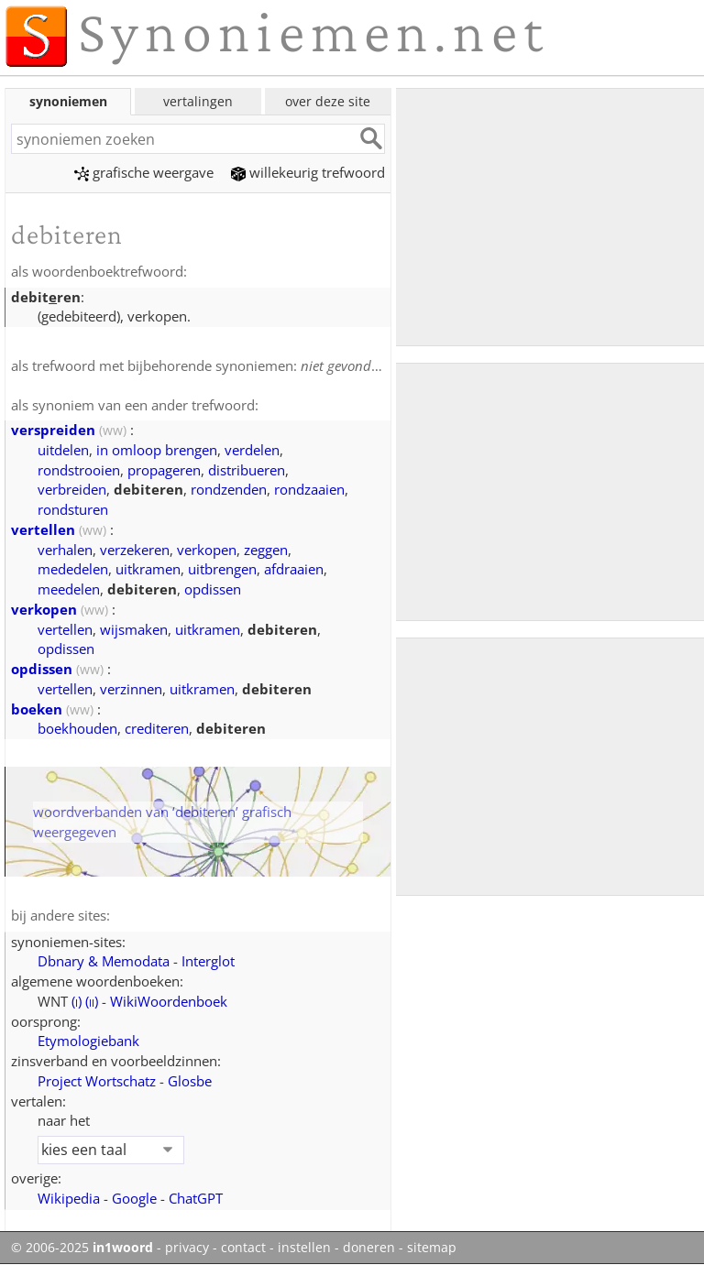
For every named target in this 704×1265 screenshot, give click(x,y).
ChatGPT (196, 1198)
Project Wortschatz (97, 1081)
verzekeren (135, 549)
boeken (36, 709)
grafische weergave (144, 172)
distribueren (246, 470)
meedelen (69, 589)
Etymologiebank (88, 1040)
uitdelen (63, 450)
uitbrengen (222, 569)
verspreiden (53, 429)
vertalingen (198, 101)
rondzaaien (309, 489)
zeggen (266, 549)
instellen (304, 1247)
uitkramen (148, 569)
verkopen (206, 549)
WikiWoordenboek (168, 1001)
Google (134, 1198)
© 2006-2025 (82, 1247)
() (77, 1001)
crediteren (157, 728)
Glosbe (190, 1081)
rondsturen (73, 509)
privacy (187, 1247)
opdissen (212, 589)
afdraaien (294, 569)
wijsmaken (134, 629)
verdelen (252, 450)
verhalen (65, 549)
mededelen (73, 569)
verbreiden (72, 489)
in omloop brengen (156, 450)
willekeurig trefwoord (308, 172)
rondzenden (229, 489)
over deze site (327, 101)
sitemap (431, 1247)
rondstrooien (79, 470)
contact (243, 1247)
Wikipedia (69, 1198)
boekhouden (77, 728)
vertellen (43, 529)
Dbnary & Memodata (104, 961)
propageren (164, 470)
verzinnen (131, 689)
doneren (369, 1247)
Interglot (208, 961)
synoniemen (68, 101)
